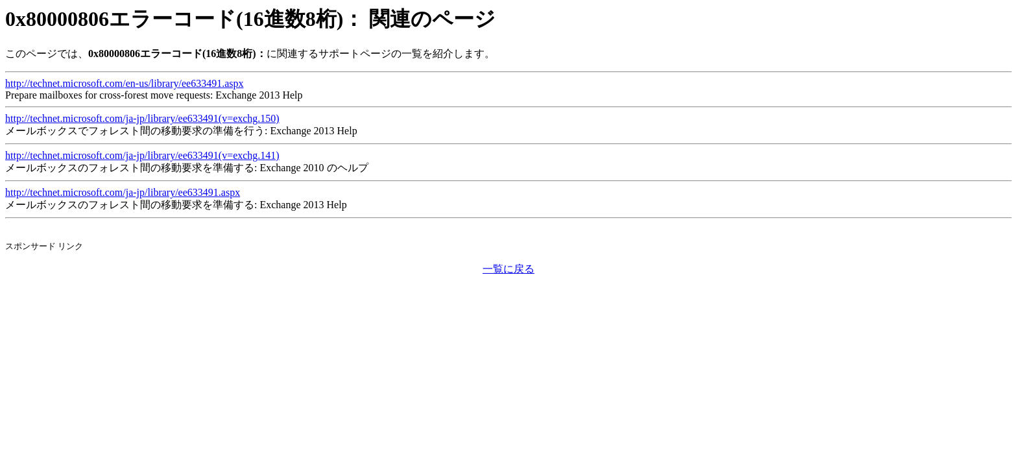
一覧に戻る (508, 268)
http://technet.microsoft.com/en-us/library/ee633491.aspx (124, 83)
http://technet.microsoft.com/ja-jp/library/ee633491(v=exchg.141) (142, 155)
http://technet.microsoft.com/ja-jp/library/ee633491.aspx (122, 192)
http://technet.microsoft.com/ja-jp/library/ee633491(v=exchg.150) (142, 118)
